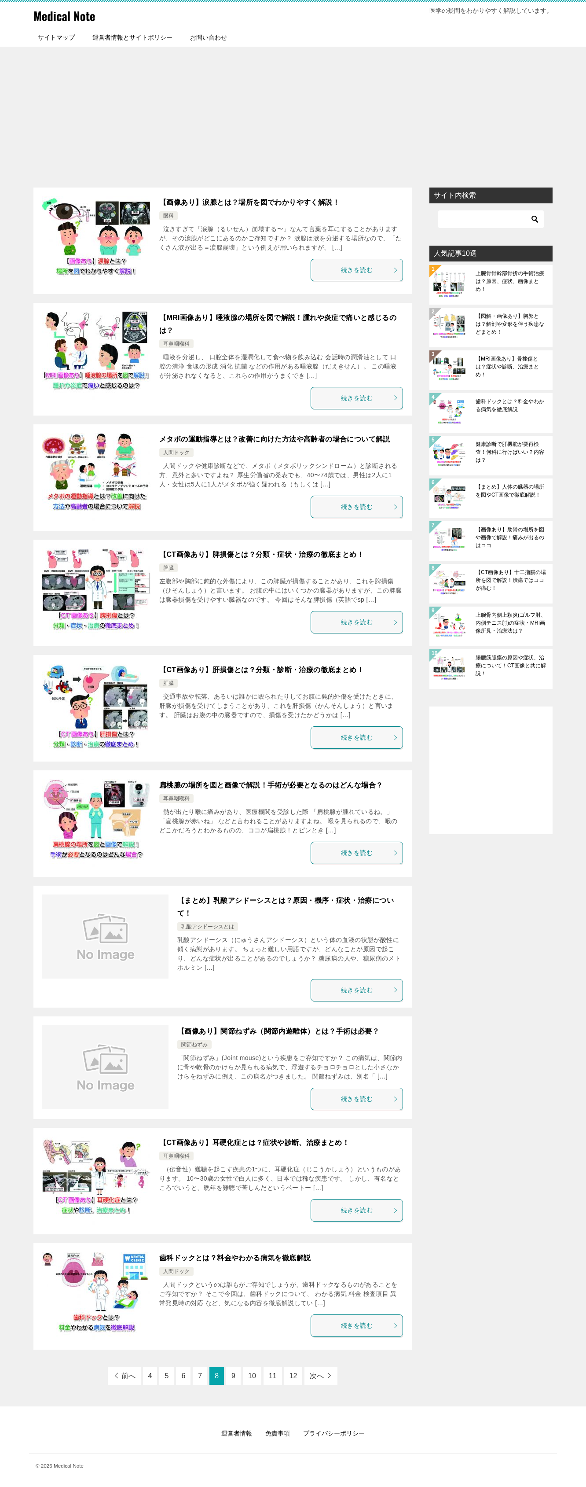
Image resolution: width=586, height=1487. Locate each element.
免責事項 (277, 1433)
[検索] (491, 219)
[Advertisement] (293, 112)
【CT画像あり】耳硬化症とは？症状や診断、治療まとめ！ (254, 1142)
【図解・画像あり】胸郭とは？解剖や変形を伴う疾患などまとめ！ (510, 324)
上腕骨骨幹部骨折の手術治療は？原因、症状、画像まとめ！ (510, 281)
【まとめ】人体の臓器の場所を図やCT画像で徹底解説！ (510, 491)
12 (293, 1376)
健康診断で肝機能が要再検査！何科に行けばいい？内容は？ (510, 452)
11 (273, 1376)
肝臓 (168, 683)
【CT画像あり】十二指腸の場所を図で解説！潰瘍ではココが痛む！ (511, 580)
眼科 (168, 216)
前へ (128, 1376)
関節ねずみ (194, 1045)
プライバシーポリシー (334, 1433)
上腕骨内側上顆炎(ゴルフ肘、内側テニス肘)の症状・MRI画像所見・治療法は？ (511, 623)
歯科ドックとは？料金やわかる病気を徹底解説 (235, 1258)
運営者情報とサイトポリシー (132, 37)
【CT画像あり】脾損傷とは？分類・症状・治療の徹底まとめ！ (261, 554)
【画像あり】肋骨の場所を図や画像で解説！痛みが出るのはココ (510, 537)
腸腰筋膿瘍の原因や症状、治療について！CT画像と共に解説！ (511, 666)
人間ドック (176, 452)
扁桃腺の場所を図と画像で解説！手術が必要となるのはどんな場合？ (271, 785)
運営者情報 (236, 1433)
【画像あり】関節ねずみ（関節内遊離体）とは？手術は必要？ (278, 1031)
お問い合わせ (208, 37)
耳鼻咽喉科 (176, 344)
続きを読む (369, 269)
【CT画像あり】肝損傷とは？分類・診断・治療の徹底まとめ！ (261, 670)
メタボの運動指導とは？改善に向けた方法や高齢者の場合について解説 (274, 439)
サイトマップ (56, 37)
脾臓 (168, 568)
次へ (317, 1376)
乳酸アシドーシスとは (207, 927)
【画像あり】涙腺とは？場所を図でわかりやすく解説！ (249, 202)
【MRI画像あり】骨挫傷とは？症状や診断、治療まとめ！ (507, 367)
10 (252, 1376)
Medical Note (68, 15)
